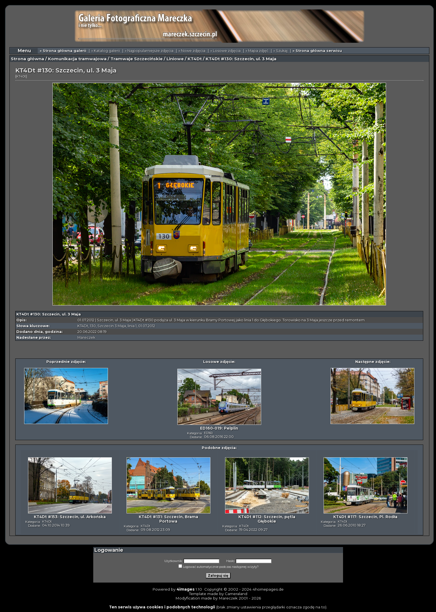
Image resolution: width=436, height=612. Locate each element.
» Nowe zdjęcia (191, 51)
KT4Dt (195, 58)
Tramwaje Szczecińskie (136, 58)
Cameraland (236, 593)
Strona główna (27, 58)
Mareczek (86, 337)
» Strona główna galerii (63, 51)
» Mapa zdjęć (257, 51)
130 (93, 326)
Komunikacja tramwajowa (77, 58)
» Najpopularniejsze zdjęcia (149, 51)
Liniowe (175, 58)
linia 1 (132, 326)
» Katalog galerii (105, 51)
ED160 (208, 433)
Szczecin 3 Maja (111, 326)
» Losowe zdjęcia (225, 51)
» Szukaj (280, 51)
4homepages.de (268, 589)
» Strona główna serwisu (317, 51)
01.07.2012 (146, 326)
